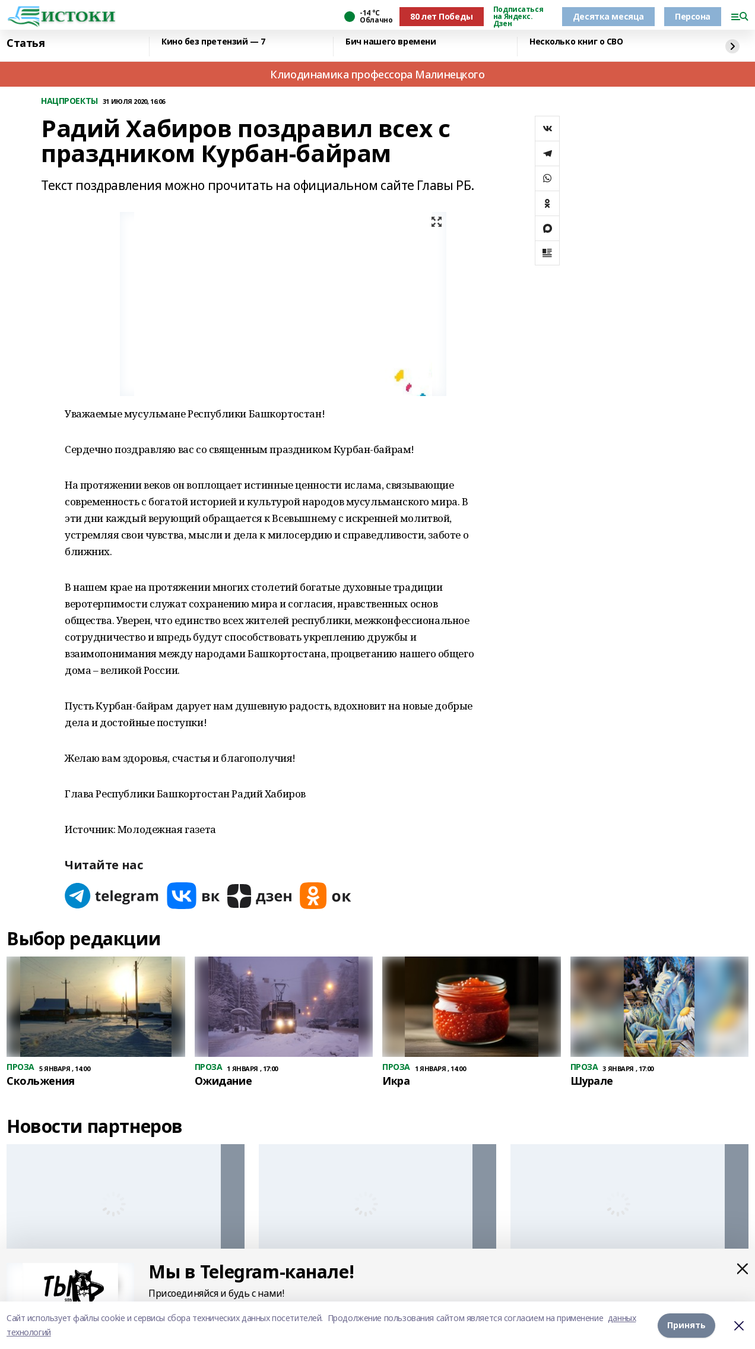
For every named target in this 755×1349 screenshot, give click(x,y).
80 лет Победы (441, 16)
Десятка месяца (608, 16)
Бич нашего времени (390, 42)
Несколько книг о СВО (576, 42)
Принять (686, 1325)
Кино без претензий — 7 (213, 42)
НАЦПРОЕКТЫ (69, 101)
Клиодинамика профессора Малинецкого (377, 74)
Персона (692, 16)
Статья (26, 43)
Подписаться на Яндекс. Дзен (518, 16)
